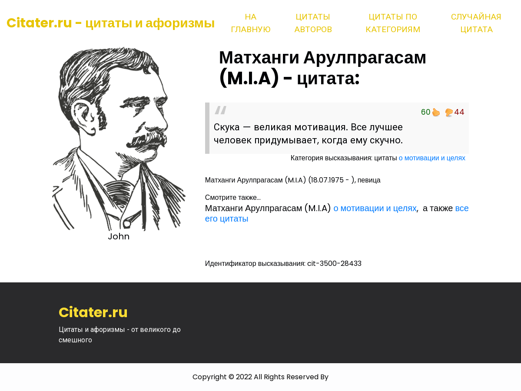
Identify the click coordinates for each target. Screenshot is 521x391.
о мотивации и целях (432, 158)
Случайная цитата (476, 23)
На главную (250, 23)
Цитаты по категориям (392, 23)
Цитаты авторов (313, 23)
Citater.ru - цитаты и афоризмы (111, 23)
